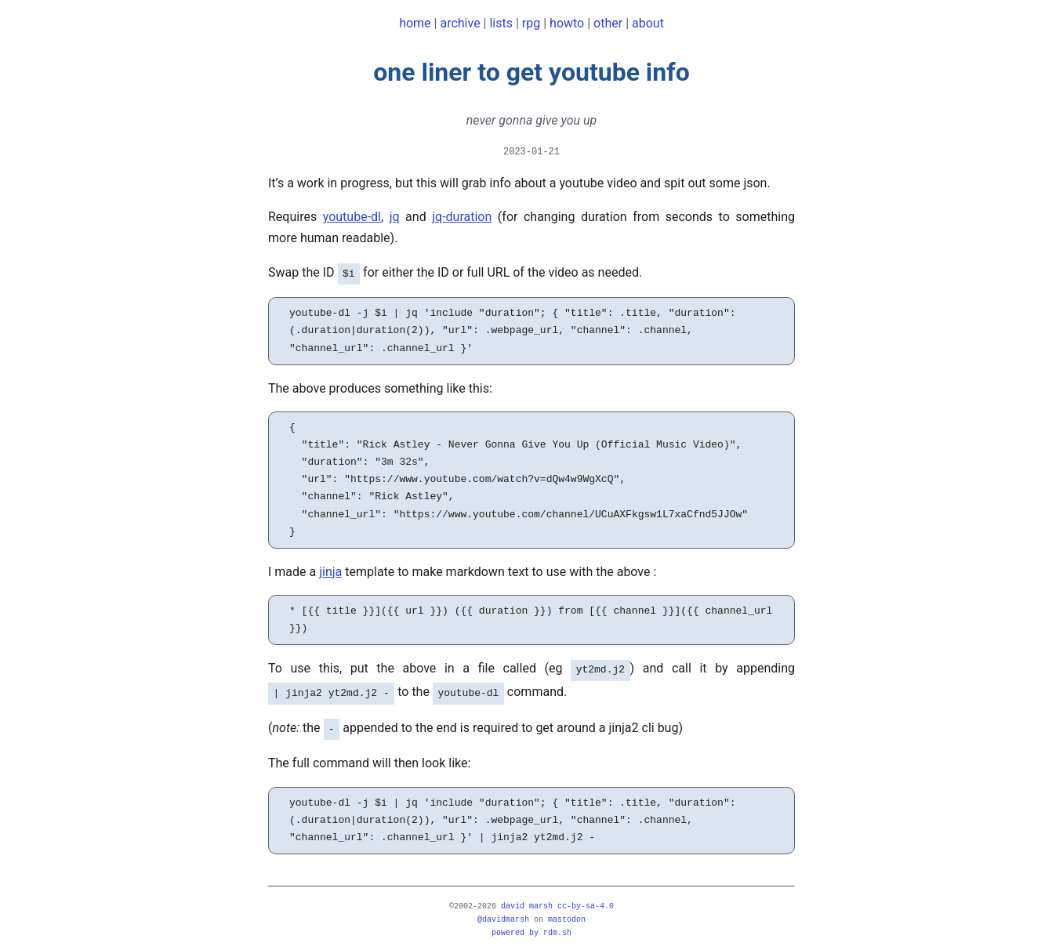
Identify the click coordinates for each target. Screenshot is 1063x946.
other (607, 23)
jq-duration (462, 216)
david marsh (527, 899)
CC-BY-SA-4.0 (585, 899)
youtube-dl (352, 216)
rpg (531, 23)
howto (567, 23)
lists (501, 23)
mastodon (567, 913)
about (648, 23)
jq (395, 216)
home (414, 23)
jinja (330, 570)
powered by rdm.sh (531, 926)
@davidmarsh (503, 913)
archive (460, 23)
